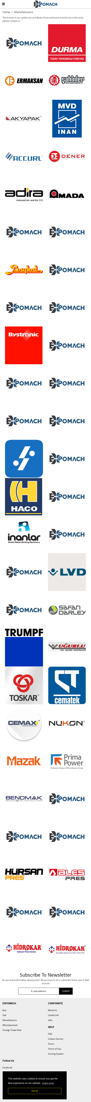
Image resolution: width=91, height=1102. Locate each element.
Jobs (50, 1020)
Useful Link (53, 1015)
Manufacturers (9, 1020)
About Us (52, 1010)
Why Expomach (10, 1025)
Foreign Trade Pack (12, 1030)
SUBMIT (66, 991)
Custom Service (55, 1039)
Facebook (7, 1067)
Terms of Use (54, 1048)
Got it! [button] (35, 1091)
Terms (51, 1043)
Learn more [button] (48, 1083)
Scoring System (56, 1053)
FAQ (50, 1034)
